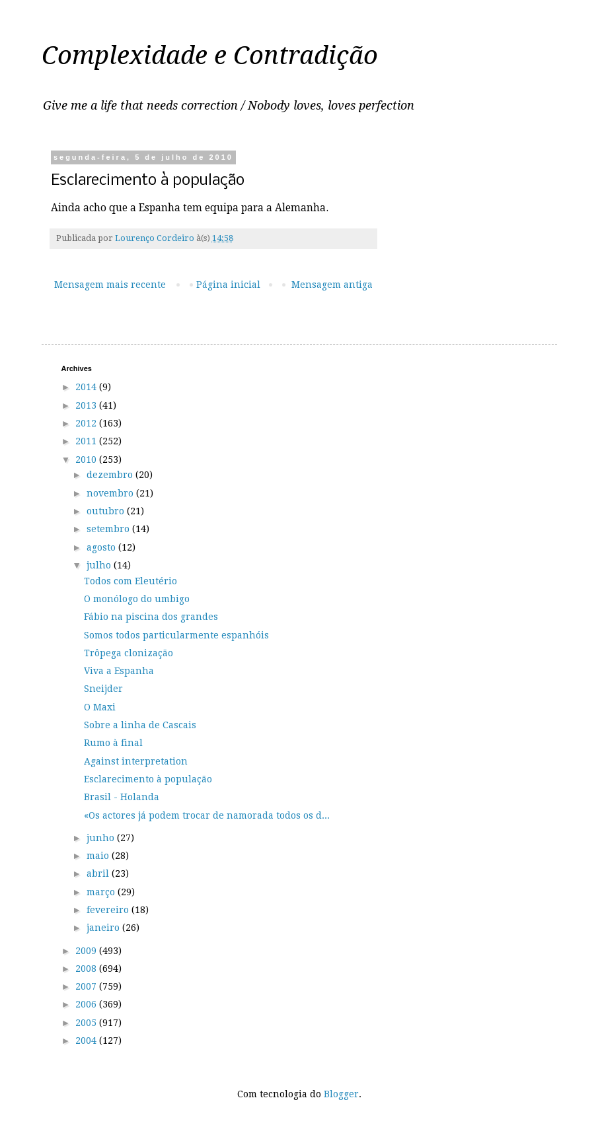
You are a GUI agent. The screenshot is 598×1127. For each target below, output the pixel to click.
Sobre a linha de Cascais (140, 725)
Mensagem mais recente (110, 284)
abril (99, 873)
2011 (87, 441)
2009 (87, 950)
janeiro (104, 927)
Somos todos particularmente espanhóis (176, 635)
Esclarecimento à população (148, 779)
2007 (87, 986)
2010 (87, 459)
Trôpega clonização (128, 653)
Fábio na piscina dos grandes (151, 616)
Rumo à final (113, 742)
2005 (87, 1022)
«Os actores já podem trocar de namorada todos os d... (207, 815)
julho (100, 565)
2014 (87, 387)
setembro (109, 529)
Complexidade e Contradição (210, 55)
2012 (87, 423)
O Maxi (100, 707)
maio (99, 855)
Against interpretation (136, 761)
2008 (87, 968)
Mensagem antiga (332, 284)
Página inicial (228, 284)
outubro (107, 511)
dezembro (111, 474)
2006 (87, 1004)
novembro (111, 493)
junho (102, 838)
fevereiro (109, 910)
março (102, 892)
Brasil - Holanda (121, 797)
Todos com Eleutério (130, 581)
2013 (87, 405)
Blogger (341, 1094)
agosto (102, 547)
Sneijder (103, 688)
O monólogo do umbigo (137, 599)
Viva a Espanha (119, 671)
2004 (87, 1040)
